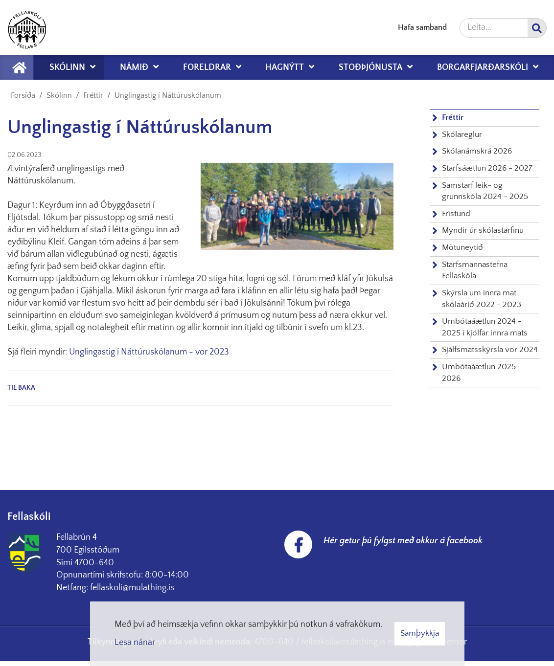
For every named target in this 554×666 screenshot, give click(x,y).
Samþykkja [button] (419, 633)
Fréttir (93, 95)
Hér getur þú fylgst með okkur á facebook (403, 541)
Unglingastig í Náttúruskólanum (168, 95)
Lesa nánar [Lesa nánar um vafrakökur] (135, 642)
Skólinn (59, 95)
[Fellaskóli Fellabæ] (26, 27)
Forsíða (23, 95)
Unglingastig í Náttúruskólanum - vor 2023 (149, 352)
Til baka (21, 388)
